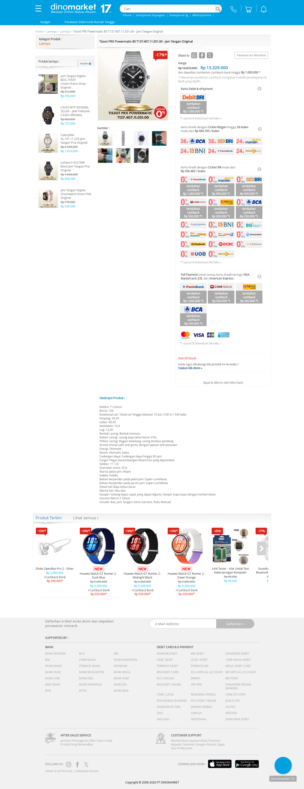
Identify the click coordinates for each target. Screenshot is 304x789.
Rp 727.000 (68, 123)
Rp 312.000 (68, 91)
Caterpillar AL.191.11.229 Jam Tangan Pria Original (74, 138)
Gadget (45, 22)
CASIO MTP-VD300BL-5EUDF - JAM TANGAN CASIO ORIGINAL (75, 111)
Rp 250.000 (68, 96)
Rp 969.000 (68, 119)
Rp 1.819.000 (69, 151)
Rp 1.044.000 (69, 174)
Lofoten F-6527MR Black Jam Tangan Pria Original (75, 166)
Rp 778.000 (68, 202)
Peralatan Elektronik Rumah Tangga (90, 22)
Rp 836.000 (68, 179)
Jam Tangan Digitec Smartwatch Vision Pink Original (76, 194)
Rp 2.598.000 (69, 147)
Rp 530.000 (68, 206)
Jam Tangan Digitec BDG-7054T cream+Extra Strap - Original (74, 81)
